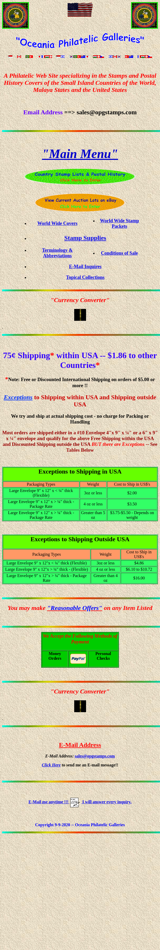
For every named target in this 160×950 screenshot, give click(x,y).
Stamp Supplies (85, 237)
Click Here (51, 765)
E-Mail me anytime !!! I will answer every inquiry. (79, 802)
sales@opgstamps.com (95, 756)
